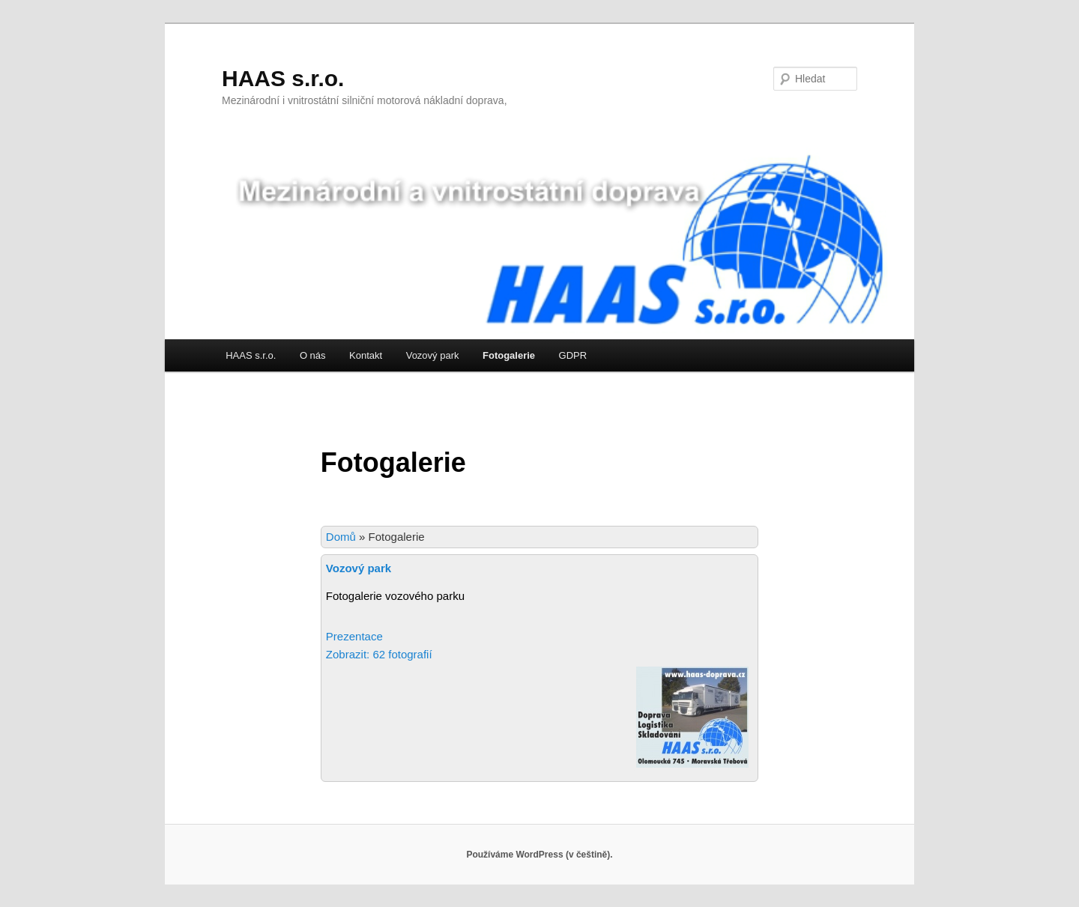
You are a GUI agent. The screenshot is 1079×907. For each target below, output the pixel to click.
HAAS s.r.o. (283, 78)
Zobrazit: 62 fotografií (380, 654)
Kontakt (365, 355)
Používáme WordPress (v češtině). (539, 854)
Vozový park (432, 355)
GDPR (573, 355)
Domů (341, 536)
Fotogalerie (509, 355)
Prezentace (354, 636)
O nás (313, 355)
